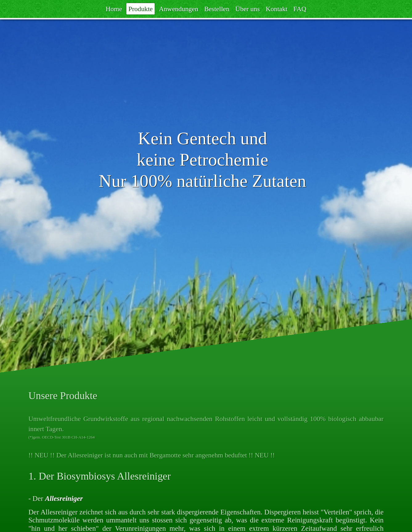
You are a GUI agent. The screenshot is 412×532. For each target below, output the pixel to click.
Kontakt (276, 9)
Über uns (247, 9)
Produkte (140, 9)
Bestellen (216, 9)
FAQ (299, 9)
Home (114, 9)
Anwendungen (178, 9)
